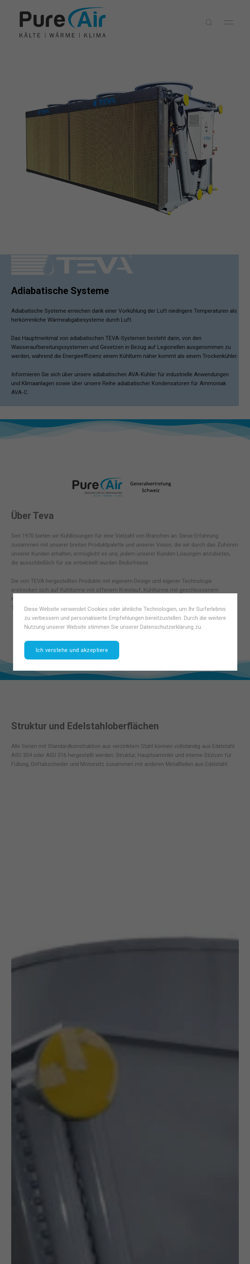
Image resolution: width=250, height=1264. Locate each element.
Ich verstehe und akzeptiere (72, 650)
